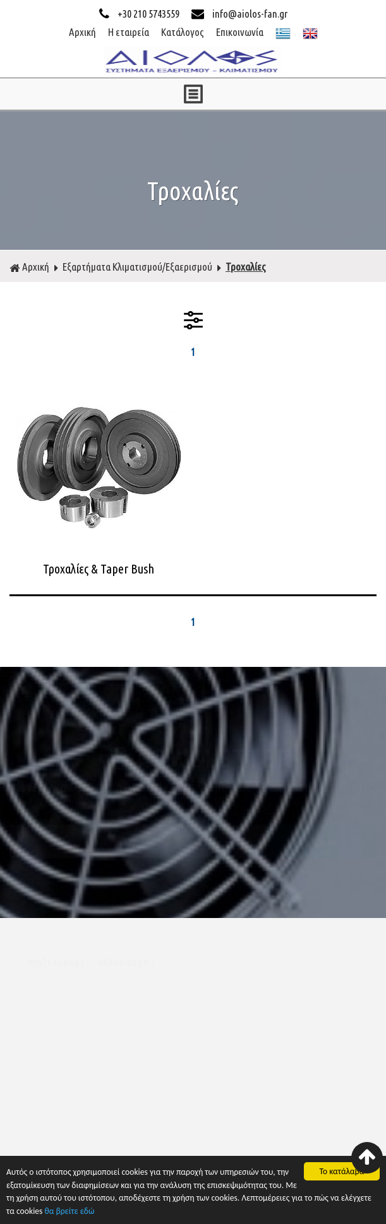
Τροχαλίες (246, 267)
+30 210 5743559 (140, 14)
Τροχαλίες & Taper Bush (98, 569)
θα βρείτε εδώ (69, 1212)
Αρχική (82, 32)
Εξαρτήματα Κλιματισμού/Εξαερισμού (137, 267)
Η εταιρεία (128, 32)
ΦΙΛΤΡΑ (193, 319)
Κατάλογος (182, 32)
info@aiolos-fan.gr (239, 14)
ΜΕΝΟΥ (193, 94)
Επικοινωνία (239, 32)
